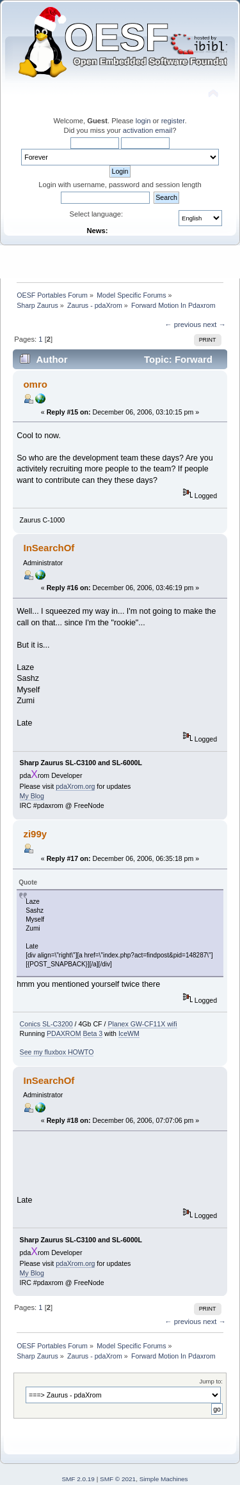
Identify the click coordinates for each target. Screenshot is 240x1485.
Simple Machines (164, 1478)
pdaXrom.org (75, 786)
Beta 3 (93, 1033)
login (143, 121)
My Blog (32, 796)
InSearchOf (48, 547)
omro (35, 384)
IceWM (129, 1033)
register (173, 121)
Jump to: (211, 1381)
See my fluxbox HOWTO (57, 1052)
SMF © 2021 (118, 1478)
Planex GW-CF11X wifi (142, 1024)
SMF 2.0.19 (78, 1478)
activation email (147, 130)
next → (214, 324)
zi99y (35, 833)
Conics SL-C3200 (46, 1024)
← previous (182, 324)
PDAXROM (64, 1033)
